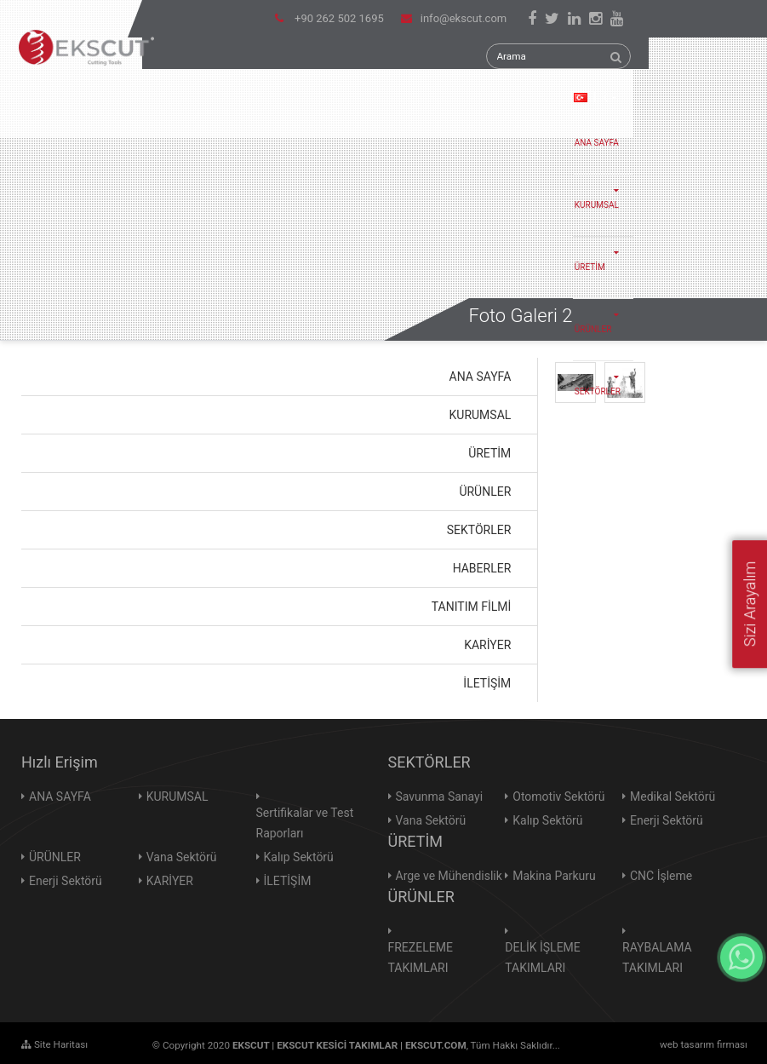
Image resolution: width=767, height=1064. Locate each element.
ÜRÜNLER (602, 317)
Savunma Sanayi (440, 796)
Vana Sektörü (181, 857)
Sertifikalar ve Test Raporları (305, 823)
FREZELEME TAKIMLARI (420, 957)
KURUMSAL (602, 192)
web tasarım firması (703, 1044)
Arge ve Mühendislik (449, 876)
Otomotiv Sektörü (558, 796)
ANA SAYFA (597, 142)
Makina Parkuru (554, 876)
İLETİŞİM (288, 881)
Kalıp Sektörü (299, 857)
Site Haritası (54, 1044)
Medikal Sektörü (672, 796)
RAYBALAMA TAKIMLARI (657, 957)
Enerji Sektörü (65, 881)
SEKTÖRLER (602, 379)
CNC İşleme (661, 876)
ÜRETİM (602, 255)
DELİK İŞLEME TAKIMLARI (543, 957)
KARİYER (169, 881)
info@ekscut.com (454, 18)
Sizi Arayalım (749, 604)
